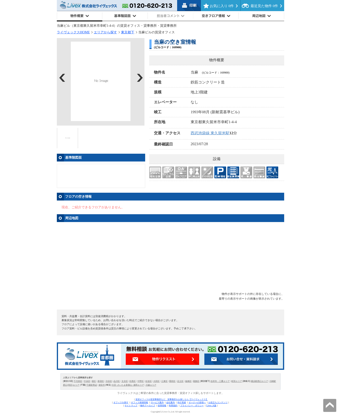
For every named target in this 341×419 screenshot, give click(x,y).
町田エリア (236, 381)
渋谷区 (109, 381)
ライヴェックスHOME (73, 32)
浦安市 (102, 385)
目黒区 (132, 381)
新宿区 (101, 381)
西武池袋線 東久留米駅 (210, 133)
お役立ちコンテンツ (218, 402)
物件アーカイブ (147, 405)
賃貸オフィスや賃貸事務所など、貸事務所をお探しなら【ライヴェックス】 (171, 399)
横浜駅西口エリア (259, 381)
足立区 (180, 381)
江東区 (164, 381)
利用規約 (173, 405)
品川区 (116, 381)
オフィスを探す (120, 402)
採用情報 (162, 405)
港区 (94, 381)
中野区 (140, 381)
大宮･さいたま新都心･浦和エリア (128, 385)
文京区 (124, 381)
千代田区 (78, 381)
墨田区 (172, 381)
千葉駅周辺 (91, 385)
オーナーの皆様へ (197, 402)
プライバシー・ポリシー (192, 405)
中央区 (87, 381)
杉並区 (148, 381)
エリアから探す (105, 32)
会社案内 (170, 402)
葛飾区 (196, 381)
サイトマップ (131, 405)
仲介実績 (181, 402)
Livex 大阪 (211, 405)
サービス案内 (157, 402)
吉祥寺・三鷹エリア (220, 381)
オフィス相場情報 (139, 402)
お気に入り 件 (222, 6)
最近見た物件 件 (264, 6)
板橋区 (188, 381)
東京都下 (127, 32)
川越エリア (151, 385)
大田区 (156, 381)
